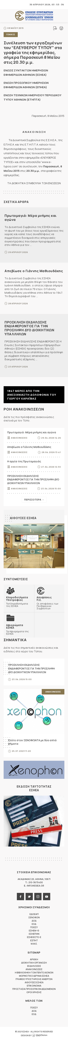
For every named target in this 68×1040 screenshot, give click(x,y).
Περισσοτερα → (34, 499)
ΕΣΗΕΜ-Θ (34, 930)
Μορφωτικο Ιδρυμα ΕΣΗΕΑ (34, 975)
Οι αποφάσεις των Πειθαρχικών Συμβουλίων (49, 603)
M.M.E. (34, 943)
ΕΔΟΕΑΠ (34, 914)
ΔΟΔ (34, 920)
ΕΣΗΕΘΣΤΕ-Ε (34, 937)
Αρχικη (34, 959)
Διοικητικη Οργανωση (34, 962)
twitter (29, 896)
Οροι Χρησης (34, 992)
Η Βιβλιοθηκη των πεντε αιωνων (34, 972)
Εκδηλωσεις (34, 966)
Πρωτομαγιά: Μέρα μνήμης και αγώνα (31, 217)
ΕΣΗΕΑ (34, 16)
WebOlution (39, 1035)
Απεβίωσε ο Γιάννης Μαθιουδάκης (34, 271)
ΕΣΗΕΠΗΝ (34, 933)
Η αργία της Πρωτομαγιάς (24, 461)
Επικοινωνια (34, 985)
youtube (46, 896)
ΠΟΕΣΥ (34, 927)
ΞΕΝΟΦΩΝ (34, 917)
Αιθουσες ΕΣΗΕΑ (23, 518)
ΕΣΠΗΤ (34, 940)
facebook (20, 896)
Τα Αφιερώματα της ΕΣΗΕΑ (19, 629)
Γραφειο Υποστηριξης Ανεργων (34, 979)
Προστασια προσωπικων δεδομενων (34, 989)
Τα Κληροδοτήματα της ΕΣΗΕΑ (19, 602)
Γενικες (10, 34)
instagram (38, 896)
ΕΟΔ (34, 924)
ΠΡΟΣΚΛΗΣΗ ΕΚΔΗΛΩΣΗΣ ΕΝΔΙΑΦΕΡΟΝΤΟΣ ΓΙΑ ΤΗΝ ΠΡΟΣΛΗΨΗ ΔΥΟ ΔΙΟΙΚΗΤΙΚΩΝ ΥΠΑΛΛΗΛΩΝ (29, 328)
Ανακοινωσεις (19, 437)
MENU (6, 4)
